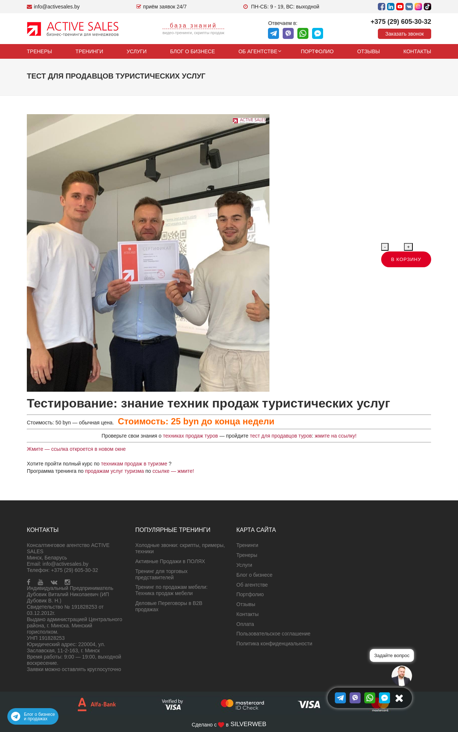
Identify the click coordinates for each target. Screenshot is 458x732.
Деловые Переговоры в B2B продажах (169, 606)
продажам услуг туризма (114, 471)
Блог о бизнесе (192, 51)
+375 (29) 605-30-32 (401, 21)
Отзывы (368, 51)
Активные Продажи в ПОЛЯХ (170, 561)
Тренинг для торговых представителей (161, 574)
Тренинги (89, 51)
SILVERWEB (248, 724)
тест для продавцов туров (281, 436)
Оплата (245, 624)
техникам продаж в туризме (135, 464)
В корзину (406, 259)
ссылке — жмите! (174, 471)
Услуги (136, 51)
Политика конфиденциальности (274, 643)
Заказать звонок (404, 34)
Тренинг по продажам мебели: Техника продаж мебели (171, 590)
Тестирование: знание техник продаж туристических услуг (208, 403)
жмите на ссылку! (336, 436)
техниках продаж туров (189, 436)
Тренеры (39, 51)
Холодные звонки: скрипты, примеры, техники (180, 548)
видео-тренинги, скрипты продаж (193, 33)
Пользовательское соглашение (273, 634)
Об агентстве (258, 51)
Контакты (417, 51)
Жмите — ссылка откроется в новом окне (76, 449)
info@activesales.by (66, 564)
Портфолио (317, 51)
